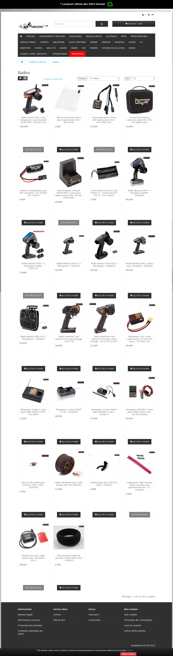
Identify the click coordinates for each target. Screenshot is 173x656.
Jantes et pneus (28, 42)
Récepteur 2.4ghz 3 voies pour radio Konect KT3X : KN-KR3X (33, 412)
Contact (57, 614)
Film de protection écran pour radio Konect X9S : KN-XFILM (69, 120)
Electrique (111, 36)
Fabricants (94, 614)
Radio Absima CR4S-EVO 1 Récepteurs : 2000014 (104, 264)
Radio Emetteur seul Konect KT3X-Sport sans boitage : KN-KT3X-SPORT (104, 339)
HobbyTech (25, 48)
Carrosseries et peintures (52, 36)
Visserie (93, 48)
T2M (83, 48)
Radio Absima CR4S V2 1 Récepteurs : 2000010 (69, 264)
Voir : (128, 78)
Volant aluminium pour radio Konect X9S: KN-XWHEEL (69, 483)
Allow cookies (128, 654)
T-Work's (44, 42)
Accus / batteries (77, 42)
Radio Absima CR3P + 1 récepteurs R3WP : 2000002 (139, 193)
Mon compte (130, 614)
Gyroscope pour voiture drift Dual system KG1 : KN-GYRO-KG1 (104, 120)
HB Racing (119, 42)
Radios (55, 61)
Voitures (30, 36)
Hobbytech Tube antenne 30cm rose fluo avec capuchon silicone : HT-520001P (140, 486)
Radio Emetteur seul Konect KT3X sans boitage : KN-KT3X (68, 339)
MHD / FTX (51, 48)
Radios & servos (94, 36)
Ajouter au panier (68, 149)
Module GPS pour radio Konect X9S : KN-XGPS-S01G (33, 558)
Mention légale (25, 614)
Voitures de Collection (113, 48)
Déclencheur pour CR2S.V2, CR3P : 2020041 (104, 483)
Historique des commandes (138, 619)
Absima (93, 42)
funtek (132, 42)
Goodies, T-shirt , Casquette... (34, 54)
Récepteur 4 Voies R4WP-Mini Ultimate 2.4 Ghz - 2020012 (104, 412)
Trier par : (82, 78)
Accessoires (75, 36)
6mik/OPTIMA (59, 42)
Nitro (123, 36)
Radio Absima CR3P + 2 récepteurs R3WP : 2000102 (33, 266)
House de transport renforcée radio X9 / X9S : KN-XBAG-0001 (140, 120)
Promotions (77, 54)
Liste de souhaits (132, 625)
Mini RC (132, 48)
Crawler (106, 42)
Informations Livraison (29, 619)
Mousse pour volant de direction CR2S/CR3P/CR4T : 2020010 (69, 558)
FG (141, 42)
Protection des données (30, 625)
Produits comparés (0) (53, 79)
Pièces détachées (139, 36)
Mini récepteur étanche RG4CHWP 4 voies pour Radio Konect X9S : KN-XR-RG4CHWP (68, 194)
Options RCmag (60, 54)
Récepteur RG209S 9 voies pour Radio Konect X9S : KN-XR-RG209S (139, 412)
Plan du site (59, 619)
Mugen (63, 48)
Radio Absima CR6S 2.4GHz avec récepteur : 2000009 (139, 264)
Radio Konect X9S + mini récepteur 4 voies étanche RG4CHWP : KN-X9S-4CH (33, 120)
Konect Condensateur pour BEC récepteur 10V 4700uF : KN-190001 (33, 193)
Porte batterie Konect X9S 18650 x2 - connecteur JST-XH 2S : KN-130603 (104, 193)
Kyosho (38, 48)
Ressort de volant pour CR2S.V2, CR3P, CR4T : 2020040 (33, 485)
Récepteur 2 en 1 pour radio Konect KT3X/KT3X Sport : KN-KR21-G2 (139, 339)
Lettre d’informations (135, 630)
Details (130, 650)
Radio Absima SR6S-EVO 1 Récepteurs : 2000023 (33, 337)
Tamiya (74, 48)
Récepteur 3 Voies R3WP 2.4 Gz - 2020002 (69, 410)
